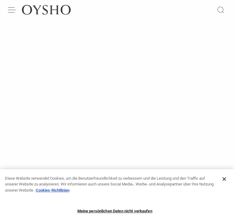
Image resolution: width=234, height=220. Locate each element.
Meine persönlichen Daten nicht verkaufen (114, 213)
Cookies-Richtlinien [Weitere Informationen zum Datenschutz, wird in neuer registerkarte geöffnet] (52, 192)
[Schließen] (224, 181)
